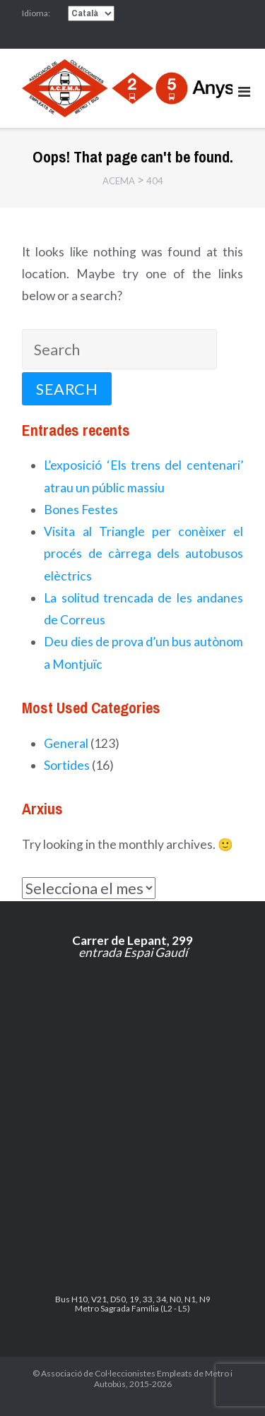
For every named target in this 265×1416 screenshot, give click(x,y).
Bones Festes (81, 509)
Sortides (67, 765)
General (66, 743)
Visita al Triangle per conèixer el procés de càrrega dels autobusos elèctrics (143, 553)
